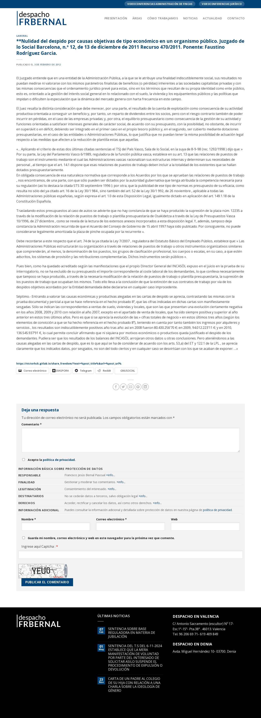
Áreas (137, 18)
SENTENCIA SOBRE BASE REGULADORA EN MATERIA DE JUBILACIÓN (131, 633)
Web (174, 519)
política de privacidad (59, 460)
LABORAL (22, 35)
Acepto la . (52, 460)
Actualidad (212, 18)
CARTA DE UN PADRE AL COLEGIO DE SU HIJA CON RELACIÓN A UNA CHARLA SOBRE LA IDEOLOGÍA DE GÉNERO (134, 685)
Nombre (28, 519)
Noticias (190, 18)
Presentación (115, 18)
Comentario (31, 424)
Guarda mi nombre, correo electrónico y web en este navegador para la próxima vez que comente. (101, 538)
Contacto (236, 18)
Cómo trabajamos (162, 18)
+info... (110, 475)
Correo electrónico (111, 519)
